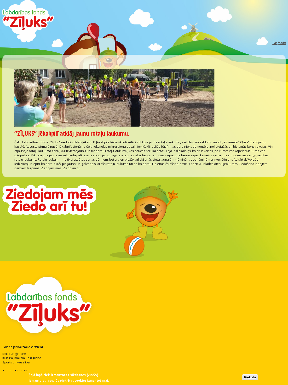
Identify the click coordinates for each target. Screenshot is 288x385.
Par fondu (279, 43)
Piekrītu (250, 378)
